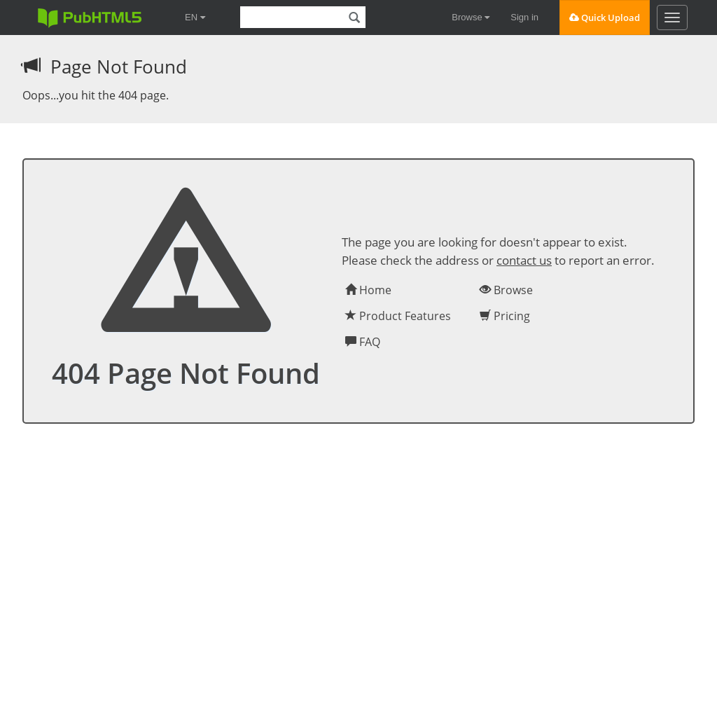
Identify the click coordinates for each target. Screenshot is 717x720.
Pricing (505, 316)
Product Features (398, 316)
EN (195, 17)
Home (368, 290)
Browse (470, 17)
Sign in (524, 17)
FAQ (362, 341)
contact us (524, 260)
